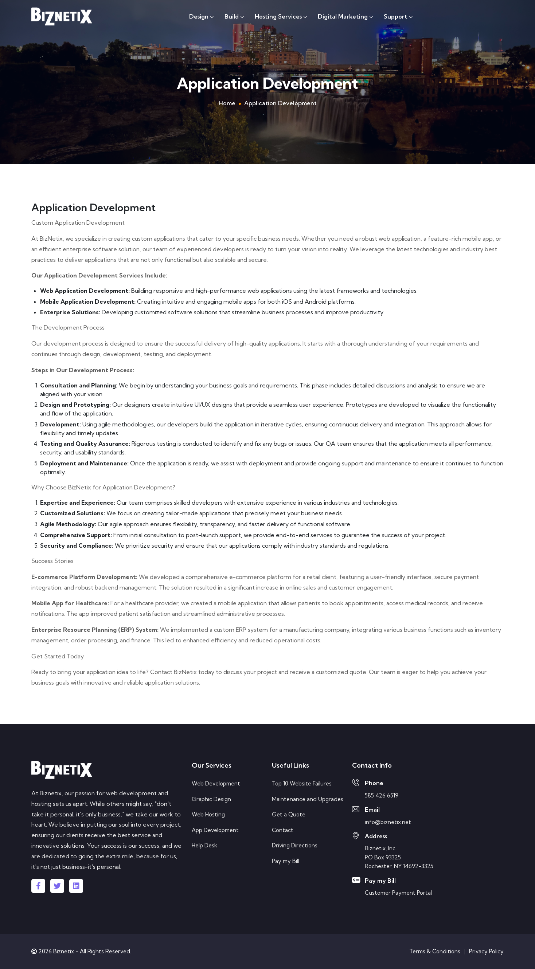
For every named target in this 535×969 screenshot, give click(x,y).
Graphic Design (211, 799)
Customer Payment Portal (398, 892)
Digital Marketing (345, 16)
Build (234, 16)
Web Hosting (208, 814)
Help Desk (204, 845)
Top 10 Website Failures (302, 783)
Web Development (216, 783)
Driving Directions (294, 845)
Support (398, 16)
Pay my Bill (285, 861)
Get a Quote (288, 814)
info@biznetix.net (388, 822)
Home (227, 103)
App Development (215, 830)
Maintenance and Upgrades (307, 799)
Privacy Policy (486, 951)
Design (201, 16)
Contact (282, 830)
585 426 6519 (381, 795)
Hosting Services (281, 16)
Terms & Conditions (434, 951)
